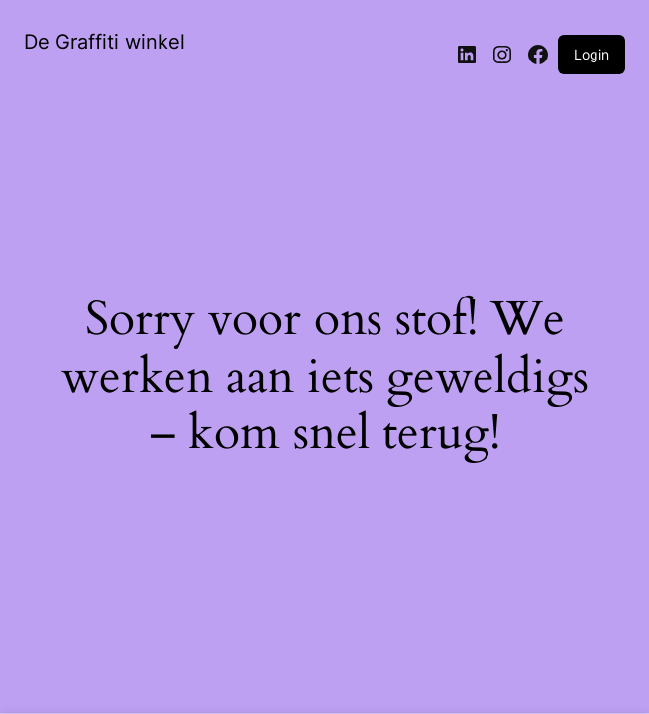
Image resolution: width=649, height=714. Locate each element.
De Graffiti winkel (104, 42)
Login (591, 54)
